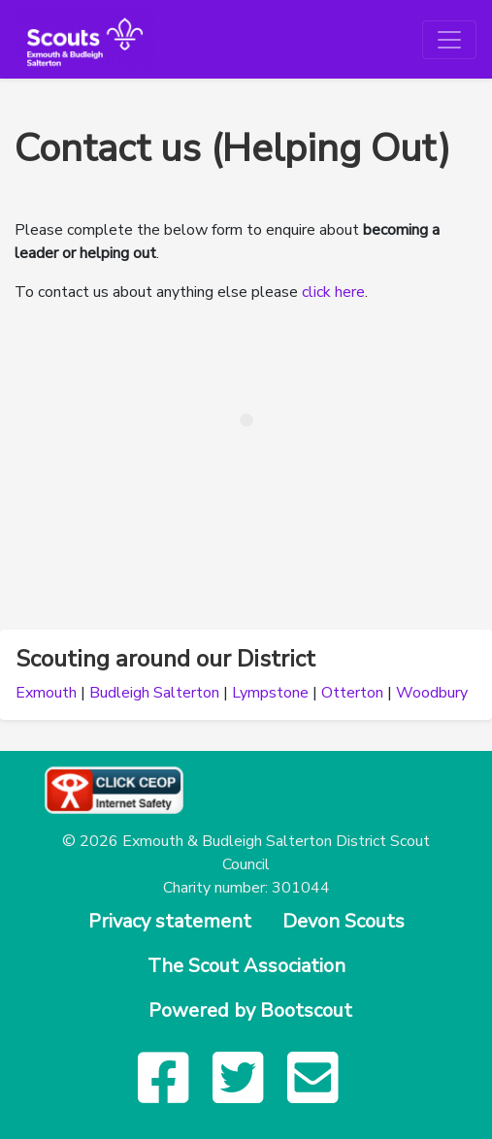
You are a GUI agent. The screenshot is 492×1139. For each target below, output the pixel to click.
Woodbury (432, 692)
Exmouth (46, 692)
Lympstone (270, 692)
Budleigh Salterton (154, 692)
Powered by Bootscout (250, 1010)
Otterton (352, 692)
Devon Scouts (343, 921)
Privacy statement (169, 921)
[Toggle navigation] (449, 39)
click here (333, 292)
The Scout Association (246, 966)
